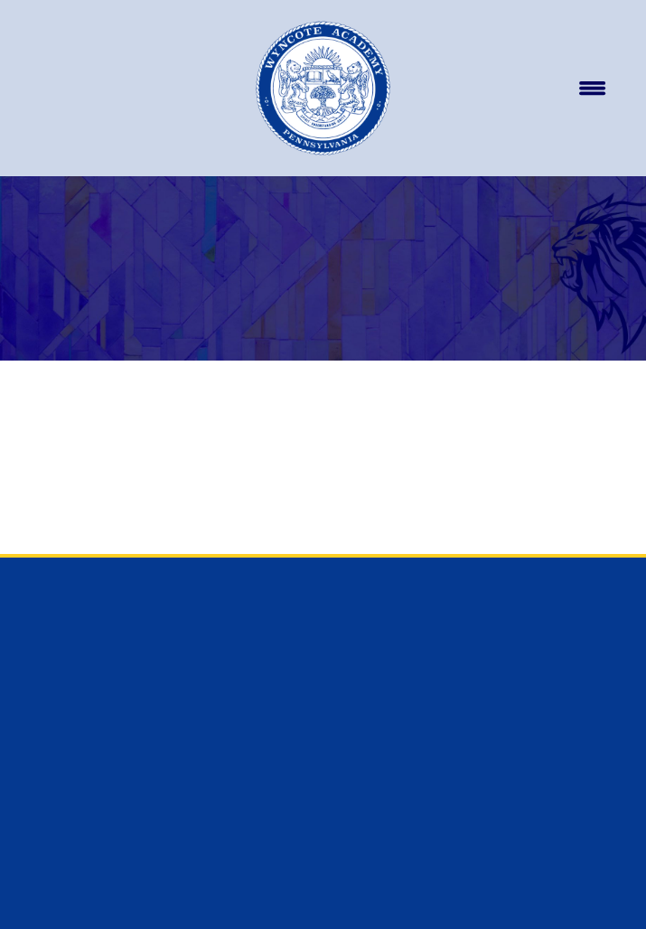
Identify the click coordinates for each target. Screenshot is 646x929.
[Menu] (592, 89)
